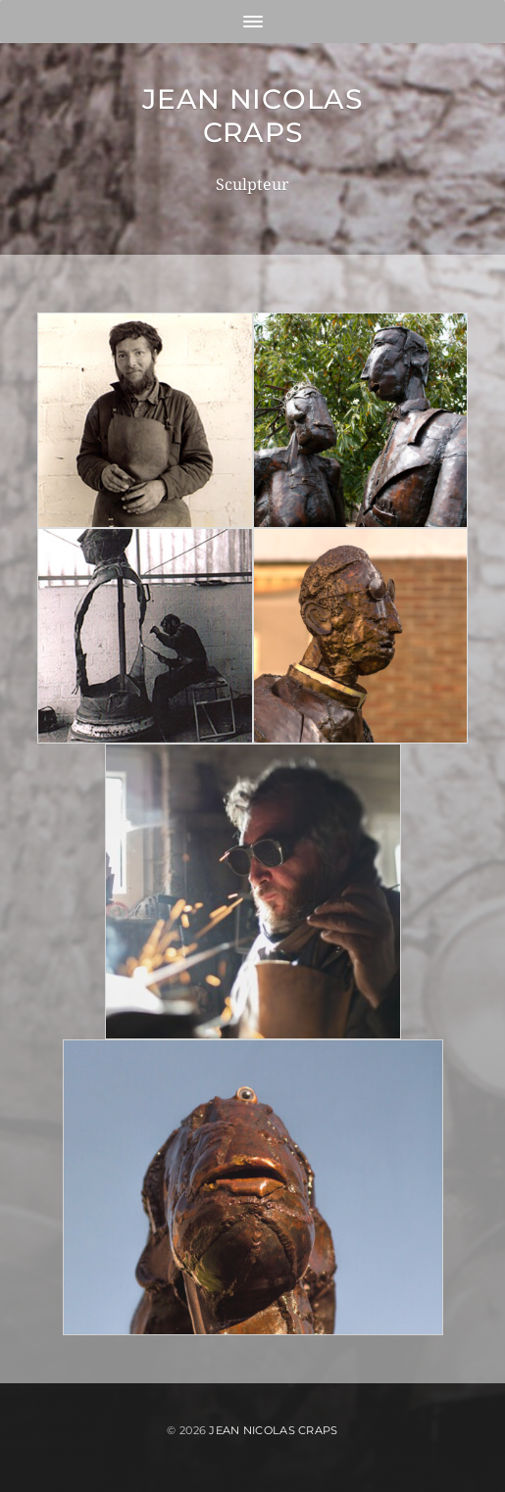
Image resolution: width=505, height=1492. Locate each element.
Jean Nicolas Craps (252, 115)
